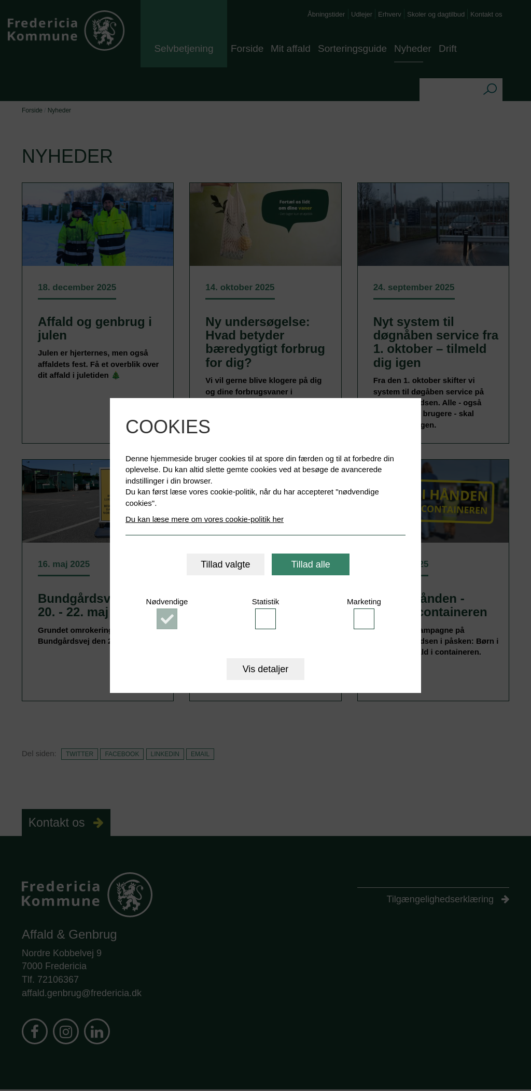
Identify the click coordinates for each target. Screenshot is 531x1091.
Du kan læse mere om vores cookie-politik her (204, 519)
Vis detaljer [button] (266, 669)
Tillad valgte (225, 564)
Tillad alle (310, 564)
